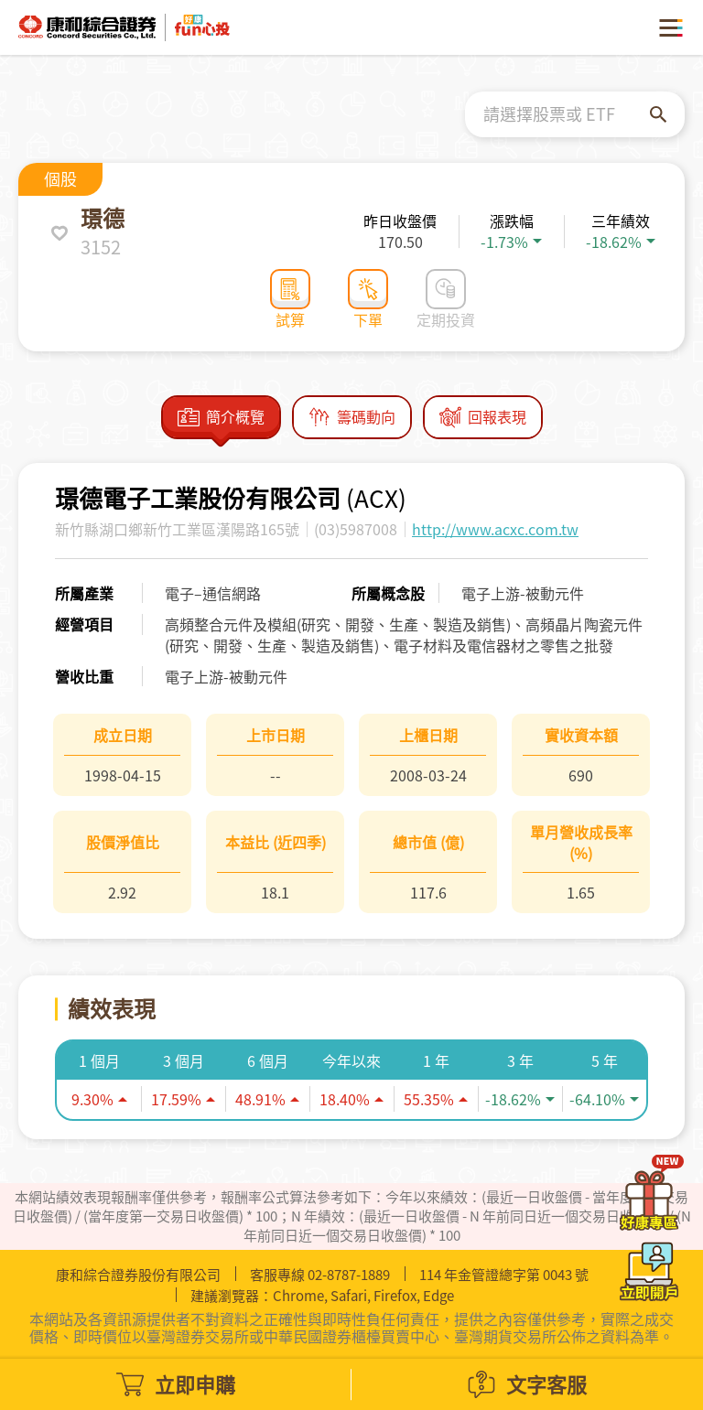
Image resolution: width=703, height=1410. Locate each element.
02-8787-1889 (349, 1275)
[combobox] (566, 114)
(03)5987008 (355, 529)
